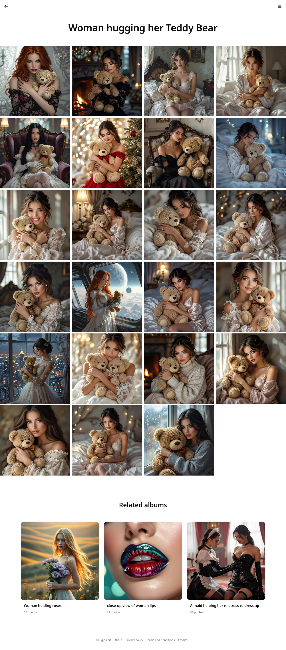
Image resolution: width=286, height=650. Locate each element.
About (118, 640)
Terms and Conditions (160, 640)
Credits (182, 640)
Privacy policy (134, 640)
